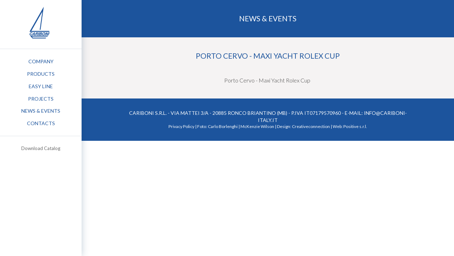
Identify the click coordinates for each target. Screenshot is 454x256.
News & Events (40, 111)
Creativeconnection (311, 126)
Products (41, 74)
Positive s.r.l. (355, 126)
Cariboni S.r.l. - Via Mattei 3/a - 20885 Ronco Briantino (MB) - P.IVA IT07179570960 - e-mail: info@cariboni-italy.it (268, 116)
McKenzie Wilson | (258, 126)
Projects (41, 99)
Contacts (41, 123)
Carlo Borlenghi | (224, 126)
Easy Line (41, 86)
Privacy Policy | (182, 126)
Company (41, 61)
